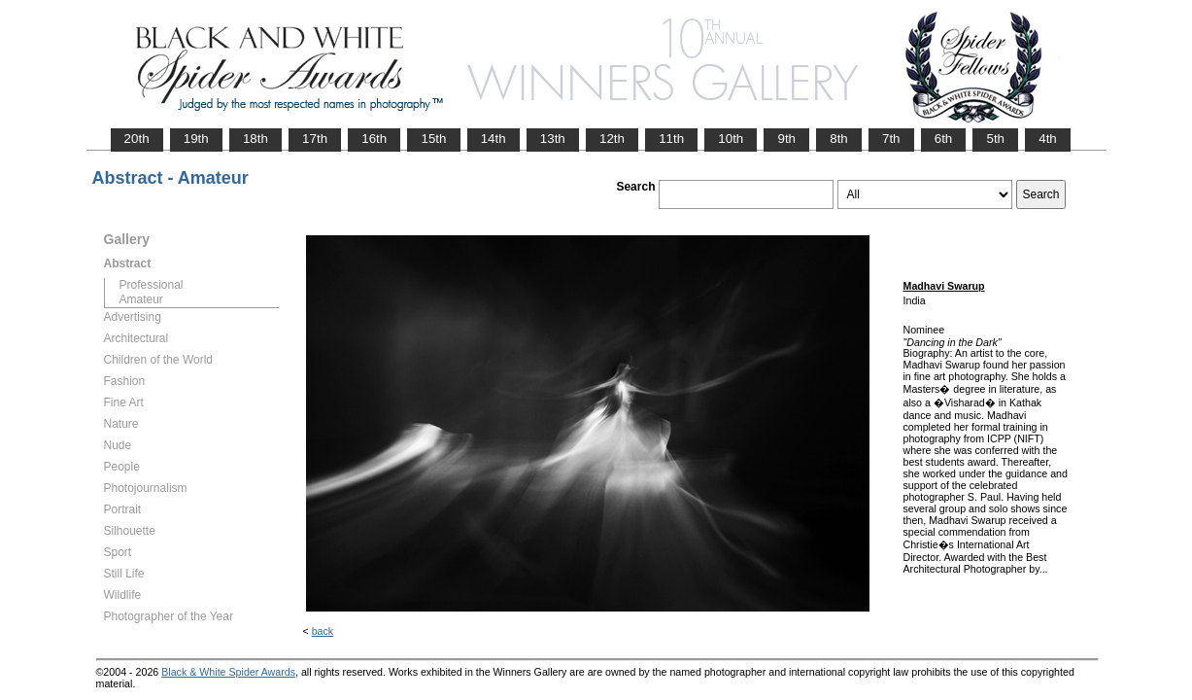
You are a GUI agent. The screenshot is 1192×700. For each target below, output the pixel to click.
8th (839, 138)
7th (891, 138)
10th (730, 138)
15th (433, 138)
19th (196, 138)
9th (786, 138)
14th (493, 138)
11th (671, 138)
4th (1048, 138)
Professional (151, 285)
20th (137, 138)
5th (995, 138)
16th (374, 138)
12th (612, 138)
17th (314, 138)
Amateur (141, 299)
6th (944, 138)
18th (255, 138)
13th (552, 138)
